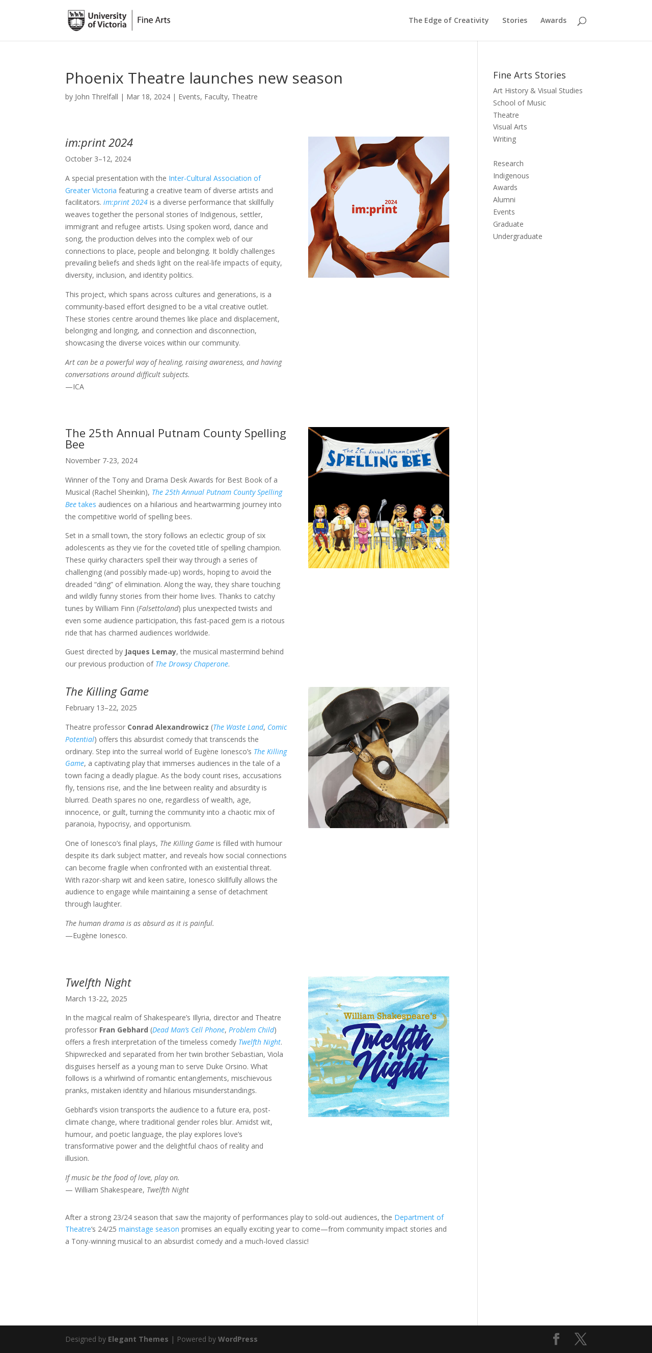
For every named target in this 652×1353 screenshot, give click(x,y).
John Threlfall (96, 96)
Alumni (504, 199)
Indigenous (511, 175)
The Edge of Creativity (449, 21)
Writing (504, 139)
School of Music (519, 103)
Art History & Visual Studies (538, 90)
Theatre (245, 96)
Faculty (216, 96)
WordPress (238, 1339)
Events (189, 96)
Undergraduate (517, 236)
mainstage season (148, 1229)
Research (508, 163)
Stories (514, 21)
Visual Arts (510, 126)
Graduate (508, 224)
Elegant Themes (138, 1339)
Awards (553, 21)
